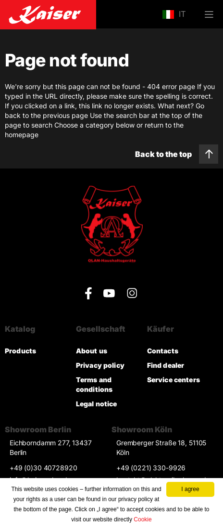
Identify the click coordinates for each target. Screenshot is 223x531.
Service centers (173, 380)
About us (91, 351)
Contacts (162, 351)
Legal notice (96, 404)
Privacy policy (100, 365)
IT (174, 14)
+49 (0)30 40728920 (43, 468)
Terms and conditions (94, 384)
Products (20, 351)
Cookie (142, 519)
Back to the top (176, 154)
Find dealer (166, 365)
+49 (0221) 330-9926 (151, 468)
